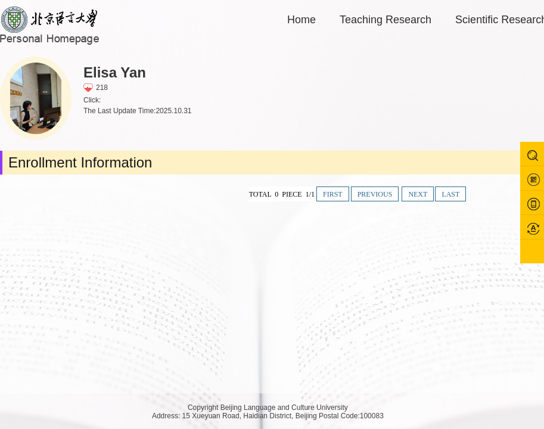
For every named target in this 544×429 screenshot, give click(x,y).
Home (301, 20)
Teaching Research (385, 20)
